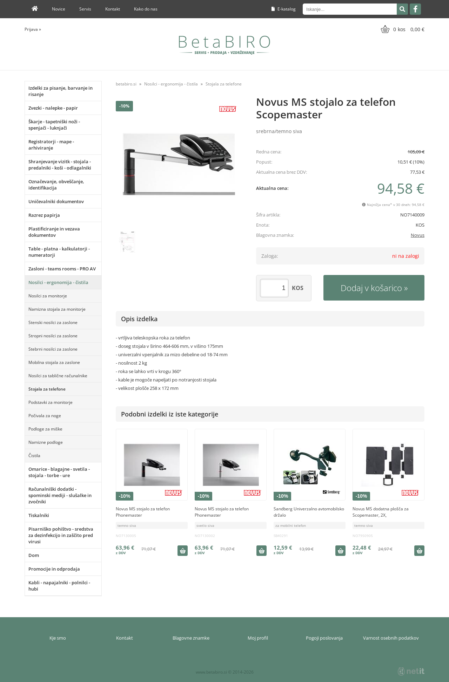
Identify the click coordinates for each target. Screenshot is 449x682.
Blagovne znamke (191, 638)
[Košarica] (401, 29)
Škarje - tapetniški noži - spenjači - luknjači (54, 124)
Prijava (33, 29)
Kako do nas (146, 9)
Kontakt (112, 9)
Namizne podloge (45, 442)
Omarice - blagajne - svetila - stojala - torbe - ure (59, 472)
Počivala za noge (44, 416)
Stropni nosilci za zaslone (53, 336)
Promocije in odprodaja (54, 569)
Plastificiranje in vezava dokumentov (54, 232)
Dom (33, 555)
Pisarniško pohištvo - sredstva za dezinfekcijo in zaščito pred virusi (60, 535)
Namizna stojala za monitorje (57, 309)
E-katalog (284, 9)
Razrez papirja (44, 215)
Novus (417, 235)
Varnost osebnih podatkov (391, 638)
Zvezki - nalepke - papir (53, 108)
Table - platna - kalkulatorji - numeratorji (59, 252)
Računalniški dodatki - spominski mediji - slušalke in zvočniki (60, 495)
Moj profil (258, 638)
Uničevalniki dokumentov (56, 201)
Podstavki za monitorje (50, 402)
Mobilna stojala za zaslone (54, 362)
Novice (58, 9)
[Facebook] (415, 9)
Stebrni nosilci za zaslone (53, 349)
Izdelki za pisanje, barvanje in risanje (60, 91)
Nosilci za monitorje (47, 296)
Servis (85, 9)
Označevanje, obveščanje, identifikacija (56, 184)
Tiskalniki (38, 515)
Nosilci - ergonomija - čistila (58, 282)
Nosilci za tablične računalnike (57, 376)
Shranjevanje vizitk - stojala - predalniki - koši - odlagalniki (59, 164)
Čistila (34, 456)
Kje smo (57, 638)
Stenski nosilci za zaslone (53, 322)
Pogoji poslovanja (324, 638)
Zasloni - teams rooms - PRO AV (62, 269)
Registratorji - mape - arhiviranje (51, 144)
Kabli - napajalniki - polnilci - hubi (59, 585)
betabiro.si (126, 84)
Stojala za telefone (47, 389)
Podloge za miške (45, 429)
